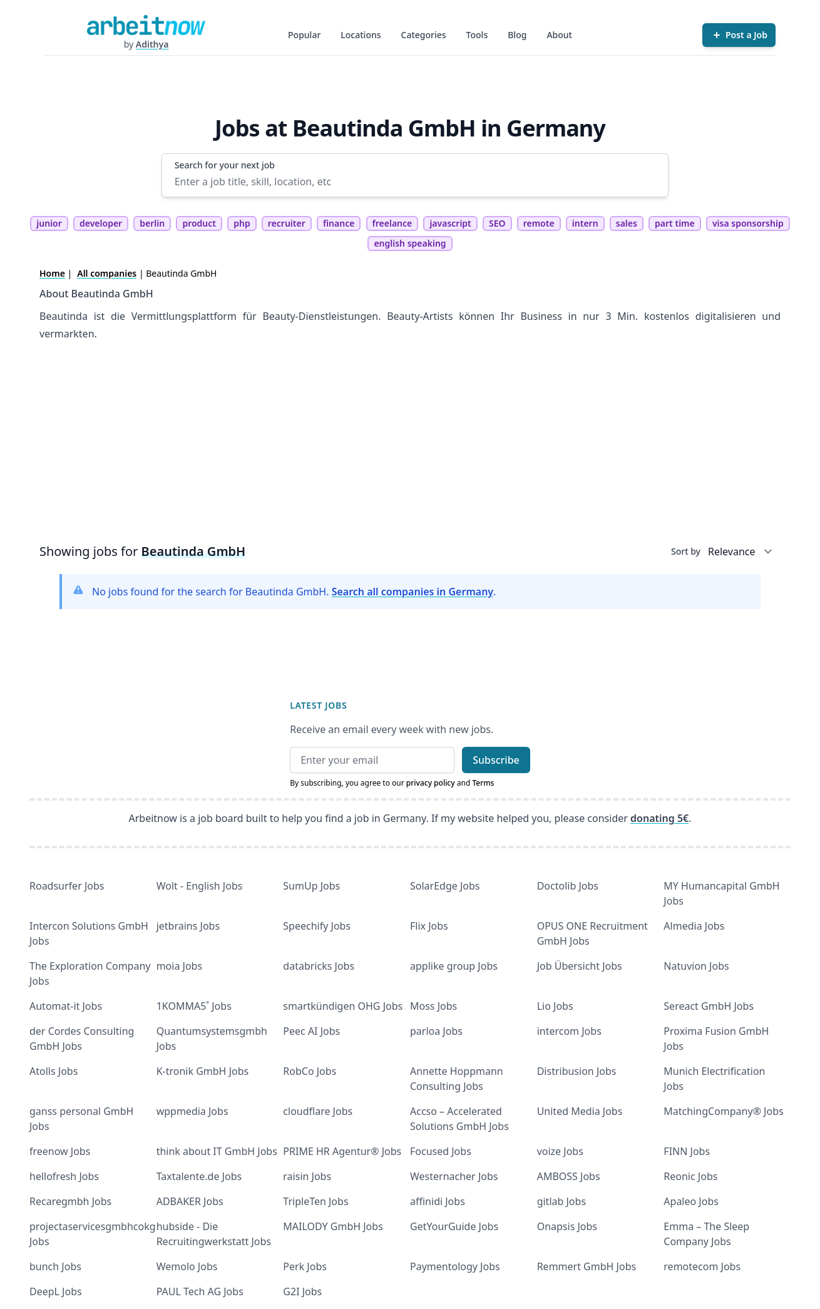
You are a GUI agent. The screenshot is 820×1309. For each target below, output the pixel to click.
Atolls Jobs (53, 1071)
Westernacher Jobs (454, 1176)
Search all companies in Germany (412, 591)
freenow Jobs (59, 1151)
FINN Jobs (687, 1151)
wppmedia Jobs (192, 1111)
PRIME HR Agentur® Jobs (342, 1151)
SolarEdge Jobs (445, 886)
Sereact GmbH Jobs (709, 1006)
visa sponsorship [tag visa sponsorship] (748, 223)
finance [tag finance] (338, 223)
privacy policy (430, 783)
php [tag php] (241, 223)
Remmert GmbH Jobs (586, 1266)
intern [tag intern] (585, 223)
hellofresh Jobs (64, 1176)
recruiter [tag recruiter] (286, 223)
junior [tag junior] (49, 223)
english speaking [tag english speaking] (410, 243)
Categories (423, 35)
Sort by (685, 551)
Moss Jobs (433, 1006)
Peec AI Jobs (311, 1031)
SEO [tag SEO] (497, 223)
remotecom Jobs (702, 1266)
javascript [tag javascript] (450, 223)
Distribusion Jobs (577, 1071)
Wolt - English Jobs (199, 886)
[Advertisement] (410, 446)
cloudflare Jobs (317, 1111)
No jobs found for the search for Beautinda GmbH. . (294, 591)
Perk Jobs (305, 1266)
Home (52, 273)
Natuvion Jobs (696, 966)
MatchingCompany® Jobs (723, 1111)
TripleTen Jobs (315, 1201)
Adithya (152, 44)
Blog (517, 35)
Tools (477, 35)
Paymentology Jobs (455, 1266)
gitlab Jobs (561, 1201)
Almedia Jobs (694, 926)
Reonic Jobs (690, 1176)
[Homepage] (146, 25)
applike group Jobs (454, 966)
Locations (361, 35)
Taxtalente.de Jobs (199, 1176)
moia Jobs (179, 966)
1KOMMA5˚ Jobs (194, 1006)
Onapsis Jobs (567, 1226)
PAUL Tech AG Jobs (199, 1291)
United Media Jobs (580, 1111)
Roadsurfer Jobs (66, 886)
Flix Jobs (429, 926)
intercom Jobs (569, 1031)
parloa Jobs (436, 1031)
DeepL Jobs (55, 1291)
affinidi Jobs (437, 1201)
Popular (304, 35)
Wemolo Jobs (187, 1266)
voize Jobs (560, 1151)
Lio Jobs (555, 1006)
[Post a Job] (739, 35)
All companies (106, 273)
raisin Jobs (307, 1176)
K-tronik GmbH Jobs (202, 1071)
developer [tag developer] (100, 223)
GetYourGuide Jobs (454, 1226)
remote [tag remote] (539, 223)
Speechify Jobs (317, 926)
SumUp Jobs (311, 886)
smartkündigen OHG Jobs (342, 1006)
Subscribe (496, 760)
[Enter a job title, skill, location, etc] (415, 182)
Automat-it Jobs (65, 1006)
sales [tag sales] (626, 223)
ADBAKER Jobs (189, 1201)
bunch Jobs (55, 1266)
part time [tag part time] (675, 223)
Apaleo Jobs (691, 1201)
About (559, 35)
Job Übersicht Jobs (579, 966)
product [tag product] (199, 223)
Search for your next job (225, 165)
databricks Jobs (318, 966)
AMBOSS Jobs (568, 1176)
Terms (483, 783)
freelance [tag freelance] (392, 223)
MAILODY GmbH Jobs (332, 1226)
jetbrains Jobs (188, 926)
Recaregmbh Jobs (70, 1201)
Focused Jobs (440, 1151)
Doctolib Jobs (567, 886)
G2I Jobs (302, 1291)
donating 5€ (659, 818)
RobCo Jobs (309, 1071)
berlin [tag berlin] (152, 223)
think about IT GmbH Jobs (216, 1151)
